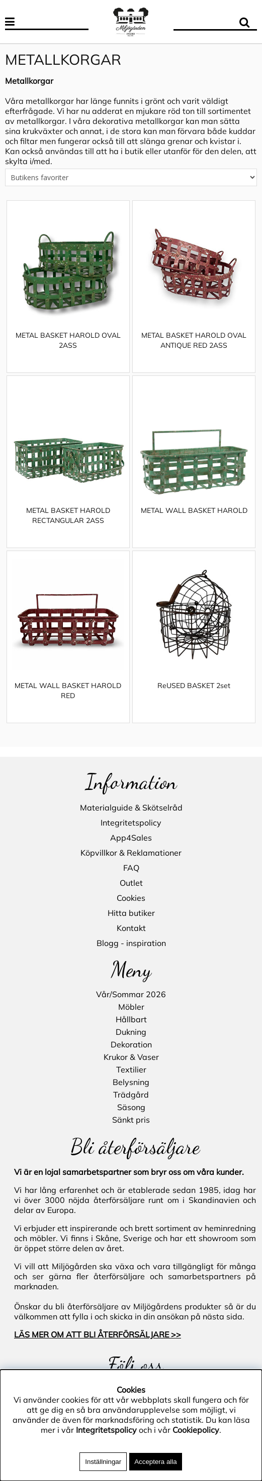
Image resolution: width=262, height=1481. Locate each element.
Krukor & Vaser (131, 1057)
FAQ (131, 868)
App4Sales (131, 838)
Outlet (131, 883)
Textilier (131, 1069)
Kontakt (131, 928)
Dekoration (131, 1044)
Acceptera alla (155, 1461)
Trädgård (131, 1095)
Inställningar (103, 1461)
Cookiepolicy (195, 1430)
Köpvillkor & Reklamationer (131, 853)
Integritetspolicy (131, 823)
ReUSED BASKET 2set (193, 695)
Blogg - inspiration (131, 943)
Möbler (131, 1007)
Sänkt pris (131, 1120)
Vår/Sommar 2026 (131, 994)
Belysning (131, 1082)
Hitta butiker (131, 913)
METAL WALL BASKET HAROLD (194, 520)
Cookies (131, 898)
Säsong (131, 1107)
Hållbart (131, 1019)
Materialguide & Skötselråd (131, 807)
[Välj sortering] (131, 187)
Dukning (131, 1032)
